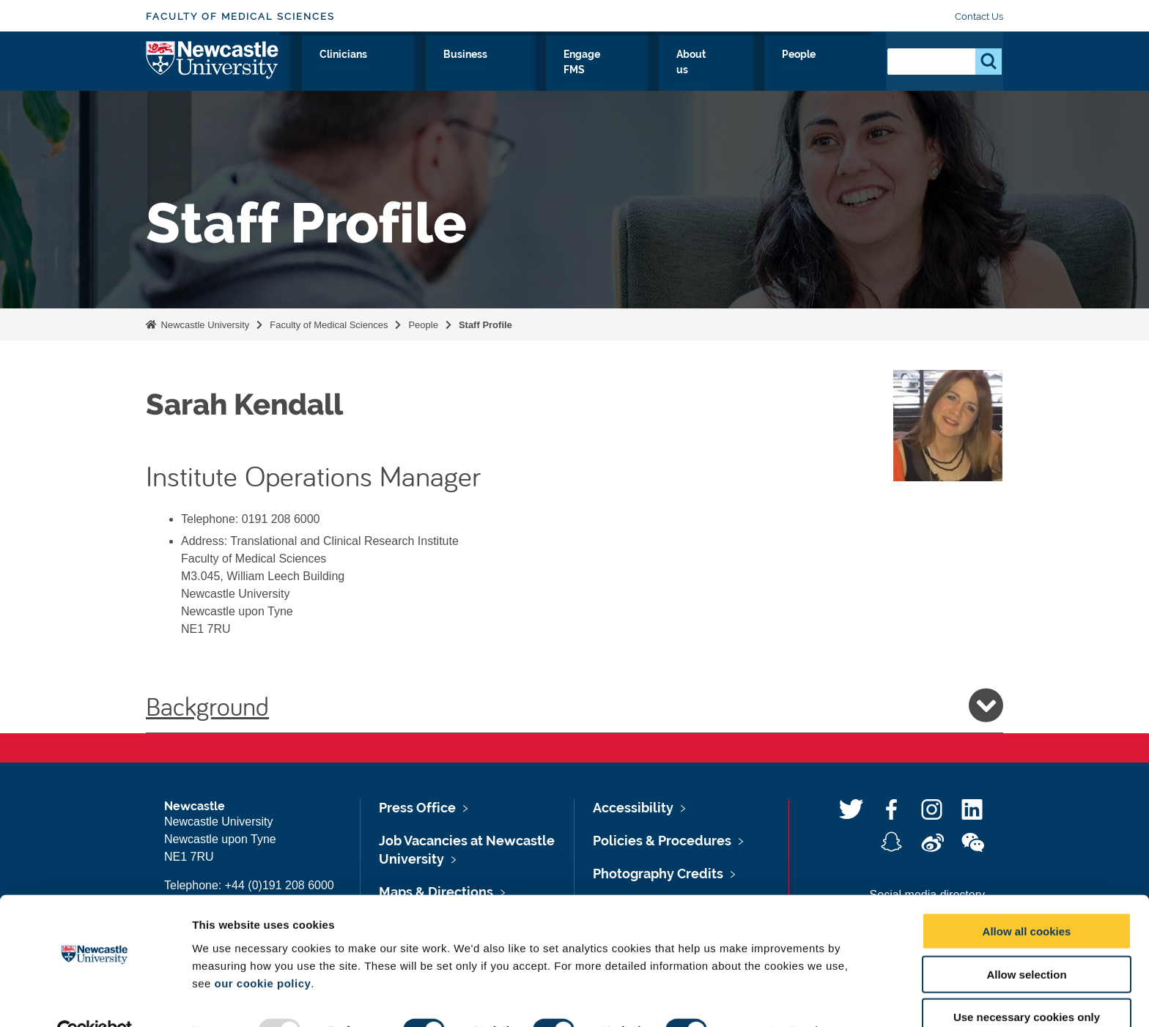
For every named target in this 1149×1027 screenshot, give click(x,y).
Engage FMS (689, 71)
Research (396, 71)
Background (574, 705)
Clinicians (530, 71)
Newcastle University (203, 324)
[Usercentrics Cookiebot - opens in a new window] (95, 998)
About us (773, 71)
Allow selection (1026, 941)
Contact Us (979, 16)
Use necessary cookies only (1026, 985)
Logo (213, 68)
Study (462, 71)
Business (605, 71)
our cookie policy (262, 950)
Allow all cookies (1027, 898)
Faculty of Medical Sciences (240, 16)
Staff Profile (485, 324)
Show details (769, 998)
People (842, 71)
